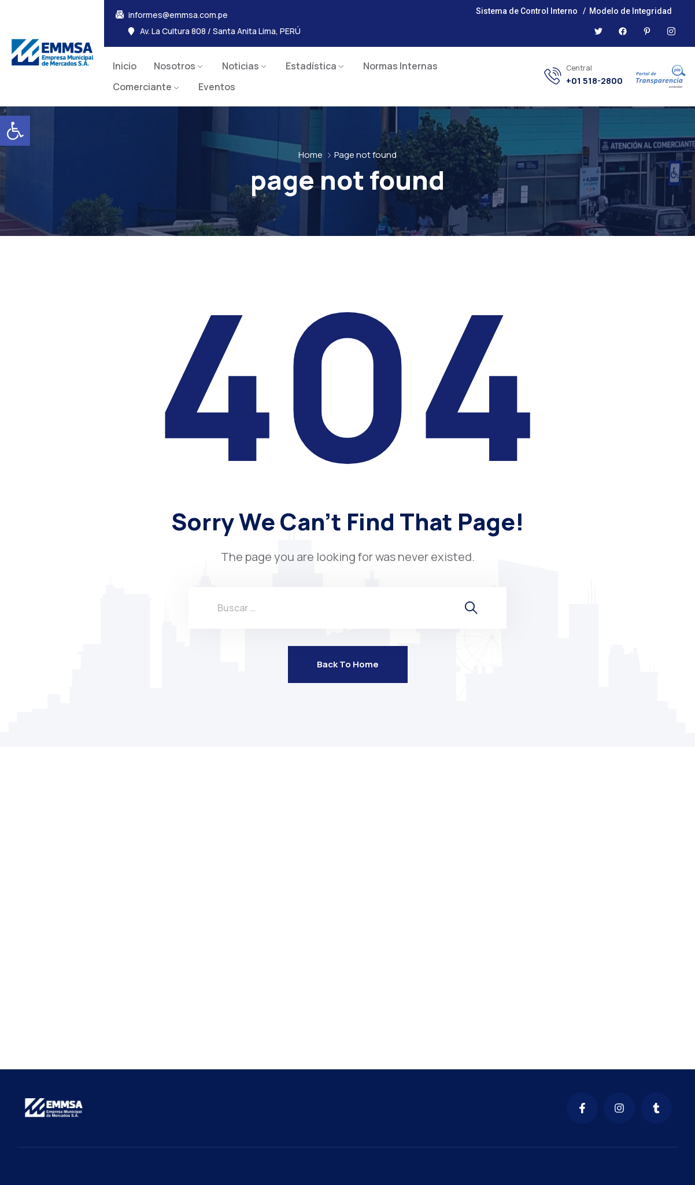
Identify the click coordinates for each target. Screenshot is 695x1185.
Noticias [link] (240, 66)
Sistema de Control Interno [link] (527, 11)
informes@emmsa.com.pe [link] (178, 15)
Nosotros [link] (174, 66)
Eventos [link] (216, 86)
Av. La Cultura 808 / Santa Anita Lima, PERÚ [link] (220, 31)
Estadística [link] (311, 66)
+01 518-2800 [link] (594, 81)
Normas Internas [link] (400, 66)
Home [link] (310, 155)
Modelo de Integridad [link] (630, 11)
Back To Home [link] (348, 664)
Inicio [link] (124, 66)
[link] (15, 131)
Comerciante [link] (142, 86)
